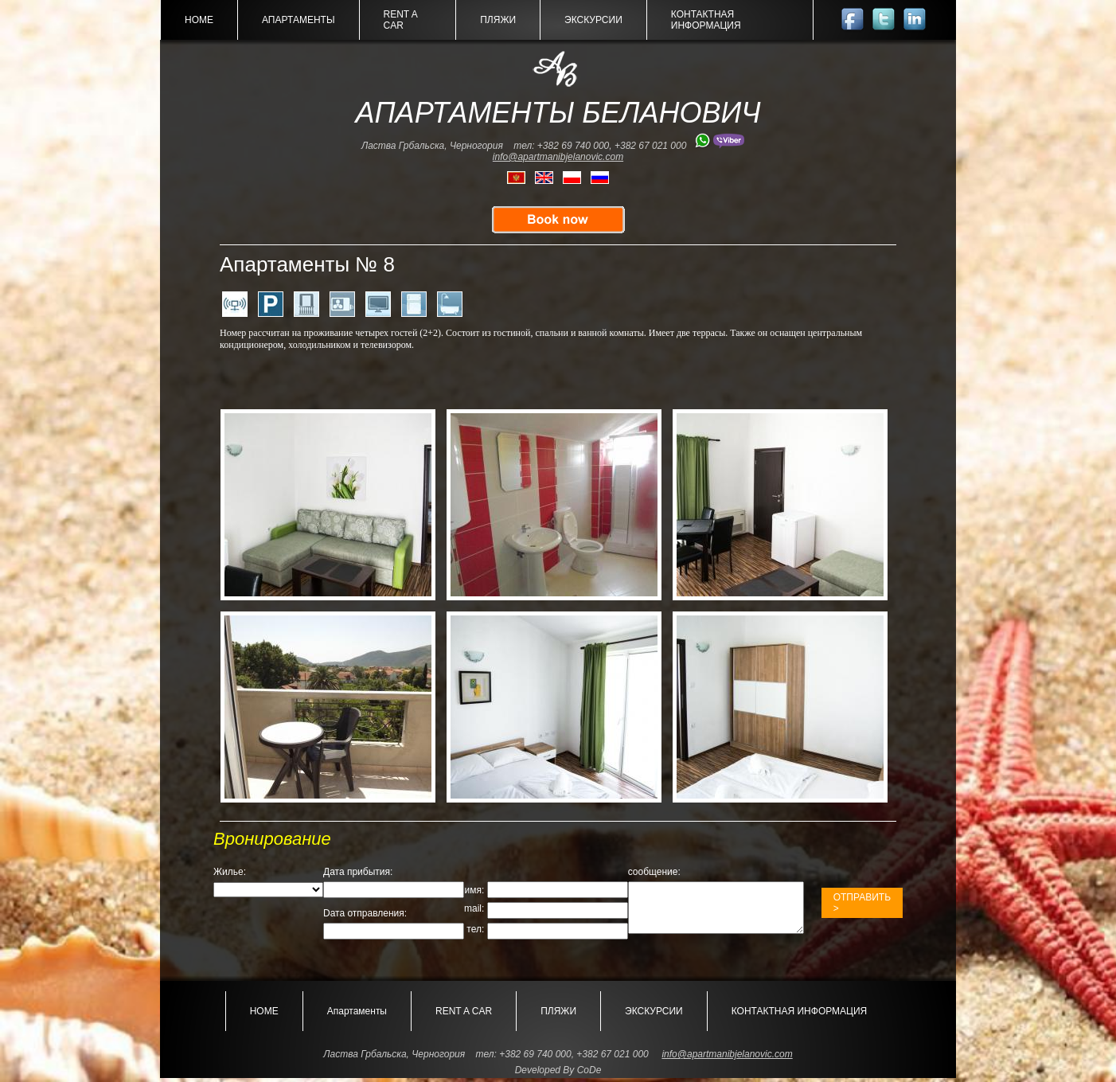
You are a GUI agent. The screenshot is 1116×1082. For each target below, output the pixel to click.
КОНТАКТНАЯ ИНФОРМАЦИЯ (706, 20)
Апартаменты (298, 19)
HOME (199, 19)
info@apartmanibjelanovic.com (558, 156)
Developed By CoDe (558, 1074)
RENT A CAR (400, 20)
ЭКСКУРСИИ (593, 19)
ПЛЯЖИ (498, 19)
